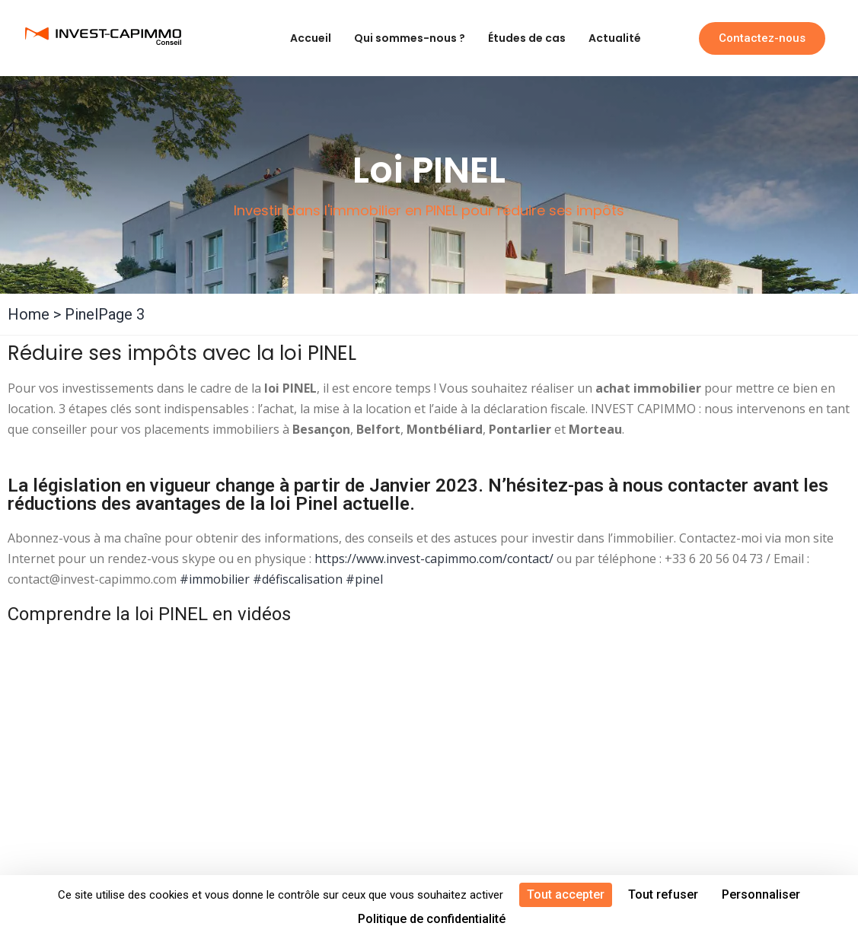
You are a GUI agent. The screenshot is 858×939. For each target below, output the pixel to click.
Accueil (310, 38)
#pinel (364, 579)
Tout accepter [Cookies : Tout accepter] (565, 894)
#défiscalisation (298, 579)
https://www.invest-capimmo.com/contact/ (433, 558)
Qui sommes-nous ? (409, 38)
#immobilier (215, 579)
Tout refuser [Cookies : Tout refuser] (663, 894)
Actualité (614, 38)
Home (28, 314)
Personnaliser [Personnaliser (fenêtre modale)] (761, 894)
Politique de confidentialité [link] (432, 919)
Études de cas (527, 38)
